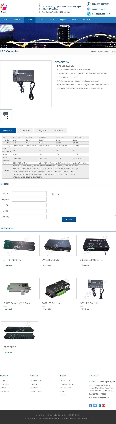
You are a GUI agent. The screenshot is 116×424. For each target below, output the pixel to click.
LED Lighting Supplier (54, 415)
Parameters (8, 130)
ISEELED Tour (35, 388)
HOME (93, 51)
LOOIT (90, 418)
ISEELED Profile (36, 381)
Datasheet (58, 130)
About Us (34, 375)
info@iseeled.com (99, 9)
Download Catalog (66, 388)
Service (63, 395)
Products (4, 375)
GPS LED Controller (89, 303)
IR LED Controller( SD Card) (16, 303)
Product (100, 51)
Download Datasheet (67, 384)
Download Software (67, 381)
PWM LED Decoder (51, 303)
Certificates (34, 384)
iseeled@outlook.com (101, 14)
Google (43, 415)
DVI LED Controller (51, 260)
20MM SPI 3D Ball (73, 415)
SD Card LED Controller (91, 260)
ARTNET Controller (12, 260)
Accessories (5, 391)
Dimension (25, 130)
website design (82, 418)
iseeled (64, 415)
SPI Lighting (5, 384)
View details (8, 266)
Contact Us (94, 375)
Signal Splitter (9, 346)
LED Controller (110, 51)
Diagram (42, 130)
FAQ (62, 391)
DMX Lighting (6, 381)
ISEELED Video (36, 391)
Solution (63, 375)
